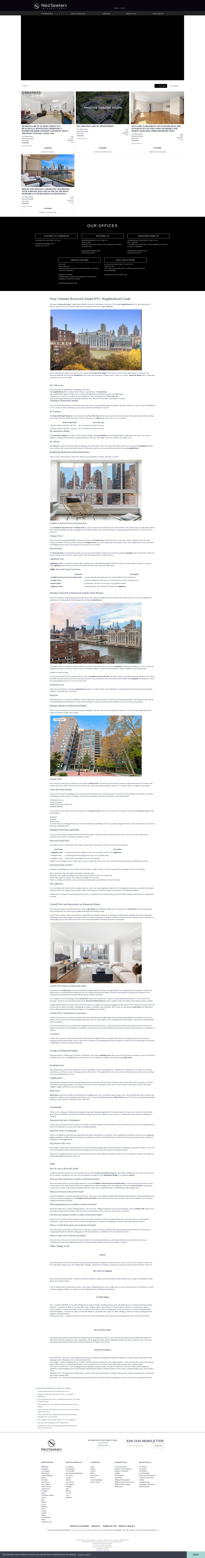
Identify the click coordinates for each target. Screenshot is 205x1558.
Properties (47, 14)
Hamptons (44, 1469)
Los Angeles (45, 1471)
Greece (43, 1504)
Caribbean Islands (47, 1495)
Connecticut (45, 1489)
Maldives (69, 1497)
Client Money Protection (102, 1548)
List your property (121, 1467)
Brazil (43, 1520)
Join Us (92, 1478)
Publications (119, 1486)
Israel (43, 1509)
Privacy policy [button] (84, 1554)
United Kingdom (47, 1475)
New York (69, 1475)
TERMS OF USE (109, 1526)
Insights (117, 1473)
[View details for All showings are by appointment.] (102, 122)
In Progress (69, 1467)
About (92, 1467)
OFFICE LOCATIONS (79, 1526)
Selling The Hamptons (122, 1480)
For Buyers (143, 1467)
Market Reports (144, 1486)
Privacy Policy (95, 1482)
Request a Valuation (121, 1471)
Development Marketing (74, 1473)
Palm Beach (45, 1473)
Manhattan (45, 1467)
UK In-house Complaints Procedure (102, 1545)
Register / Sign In (119, 8)
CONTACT (95, 1526)
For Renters (143, 1471)
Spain (43, 1493)
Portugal (44, 1491)
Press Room (94, 1475)
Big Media (118, 1478)
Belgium (44, 1506)
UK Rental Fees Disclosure (102, 1550)
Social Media (119, 1475)
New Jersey (45, 1482)
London (68, 1478)
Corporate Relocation (146, 1478)
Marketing (131, 14)
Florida (68, 1480)
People (92, 1469)
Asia (67, 1495)
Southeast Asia (46, 1522)
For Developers (144, 1473)
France (43, 1497)
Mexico (44, 1502)
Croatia (43, 1511)
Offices (92, 1473)
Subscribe (158, 1446)
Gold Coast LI (46, 1486)
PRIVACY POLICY (127, 1526)
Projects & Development (123, 1469)
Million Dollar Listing (122, 1484)
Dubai (43, 1515)
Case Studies (70, 1471)
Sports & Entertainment (147, 1475)
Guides (141, 1480)
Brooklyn (44, 1480)
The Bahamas (46, 1517)
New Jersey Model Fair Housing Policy (102, 1547)
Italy (42, 1500)
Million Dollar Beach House (124, 1482)
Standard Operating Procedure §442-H (102, 1543)
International (70, 1469)
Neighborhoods (144, 1482)
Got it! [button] (196, 1555)
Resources (158, 14)
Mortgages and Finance (147, 1484)
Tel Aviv (69, 1493)
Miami (43, 1478)
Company (106, 14)
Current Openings (96, 1480)
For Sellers (143, 1469)
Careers (92, 1471)
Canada (43, 1513)
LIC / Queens (45, 1484)
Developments (78, 14)
